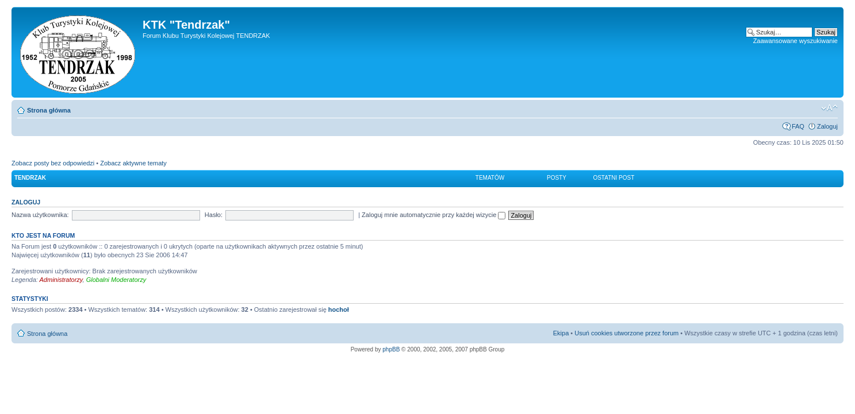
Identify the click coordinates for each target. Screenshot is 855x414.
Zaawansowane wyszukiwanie (795, 40)
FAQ (798, 126)
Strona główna (49, 110)
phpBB (391, 349)
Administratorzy (61, 279)
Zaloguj (827, 126)
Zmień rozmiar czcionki (829, 108)
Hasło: (214, 214)
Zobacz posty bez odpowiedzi (52, 163)
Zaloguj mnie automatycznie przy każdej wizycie (433, 214)
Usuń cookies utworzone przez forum (626, 333)
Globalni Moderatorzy (116, 279)
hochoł (338, 309)
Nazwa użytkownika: (40, 214)
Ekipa (561, 333)
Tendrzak (30, 178)
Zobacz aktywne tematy (133, 163)
